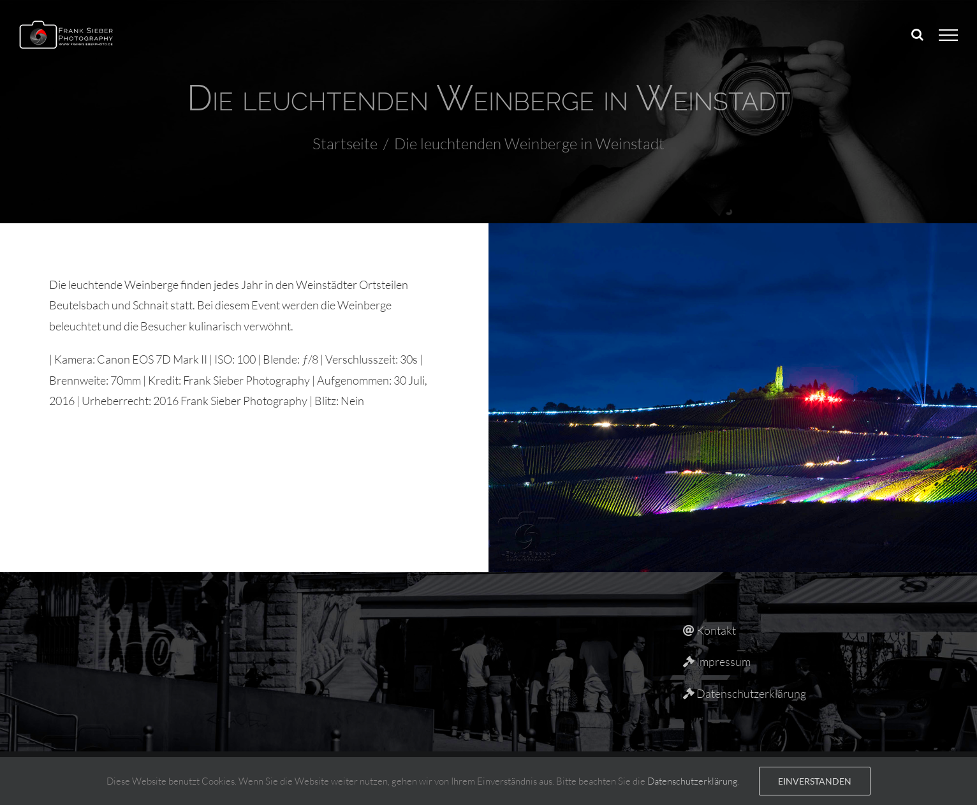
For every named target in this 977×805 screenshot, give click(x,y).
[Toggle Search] (917, 34)
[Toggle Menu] (948, 35)
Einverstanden (814, 781)
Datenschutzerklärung (692, 781)
